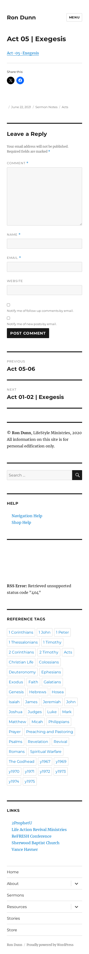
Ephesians (51, 672)
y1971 (29, 771)
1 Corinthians (21, 632)
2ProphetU (22, 823)
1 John (45, 632)
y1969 (61, 761)
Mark (67, 712)
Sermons (15, 895)
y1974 (14, 781)
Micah (37, 722)
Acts (65, 107)
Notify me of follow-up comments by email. (40, 311)
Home (13, 872)
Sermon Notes (46, 107)
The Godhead (21, 761)
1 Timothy (52, 642)
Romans (17, 751)
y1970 (14, 771)
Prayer (15, 731)
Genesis (16, 692)
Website (15, 281)
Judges (35, 712)
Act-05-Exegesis (23, 53)
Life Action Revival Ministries (39, 829)
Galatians (52, 682)
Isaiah (14, 702)
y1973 (61, 771)
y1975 (30, 781)
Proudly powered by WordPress (50, 945)
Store (12, 930)
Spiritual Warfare (45, 751)
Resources (17, 907)
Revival (60, 741)
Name (14, 235)
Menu (74, 17)
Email (14, 258)
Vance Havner (25, 849)
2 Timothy (48, 652)
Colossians (49, 662)
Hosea (58, 692)
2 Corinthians (21, 652)
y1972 (45, 771)
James (31, 702)
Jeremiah (52, 702)
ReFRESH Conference (32, 836)
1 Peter (62, 632)
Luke (52, 712)
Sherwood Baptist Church (36, 842)
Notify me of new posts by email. (32, 324)
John (71, 702)
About (13, 883)
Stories (13, 918)
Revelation (38, 741)
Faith (33, 682)
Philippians (58, 722)
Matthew (17, 722)
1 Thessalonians (23, 642)
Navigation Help (27, 515)
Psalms (15, 741)
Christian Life (21, 662)
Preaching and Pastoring (49, 731)
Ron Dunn (21, 17)
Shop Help (21, 522)
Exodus (16, 682)
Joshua (15, 712)
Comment (17, 163)
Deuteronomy (22, 672)
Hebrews (37, 692)
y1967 (45, 761)
